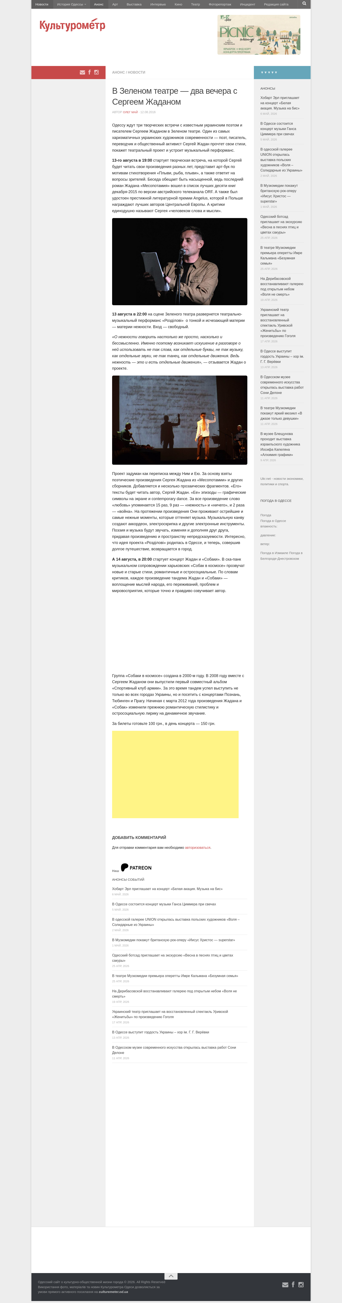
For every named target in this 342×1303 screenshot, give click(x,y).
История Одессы (67, 5)
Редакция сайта (255, 5)
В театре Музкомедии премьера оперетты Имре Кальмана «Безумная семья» (175, 978)
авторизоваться (197, 850)
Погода (265, 517)
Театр (180, 5)
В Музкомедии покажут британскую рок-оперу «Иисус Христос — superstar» (173, 942)
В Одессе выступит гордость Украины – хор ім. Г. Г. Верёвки (160, 1034)
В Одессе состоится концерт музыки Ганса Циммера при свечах (164, 906)
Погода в (273, 523)
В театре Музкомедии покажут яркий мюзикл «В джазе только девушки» (281, 415)
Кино (166, 5)
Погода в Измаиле (274, 555)
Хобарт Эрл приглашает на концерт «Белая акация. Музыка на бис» (167, 891)
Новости (41, 5)
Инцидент (229, 5)
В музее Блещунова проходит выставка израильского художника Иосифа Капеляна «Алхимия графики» (280, 446)
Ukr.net (265, 481)
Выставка (126, 5)
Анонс (95, 5)
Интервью (148, 5)
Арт (109, 5)
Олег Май (131, 114)
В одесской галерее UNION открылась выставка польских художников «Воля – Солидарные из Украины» (281, 162)
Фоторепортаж (203, 5)
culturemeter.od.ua (113, 1294)
